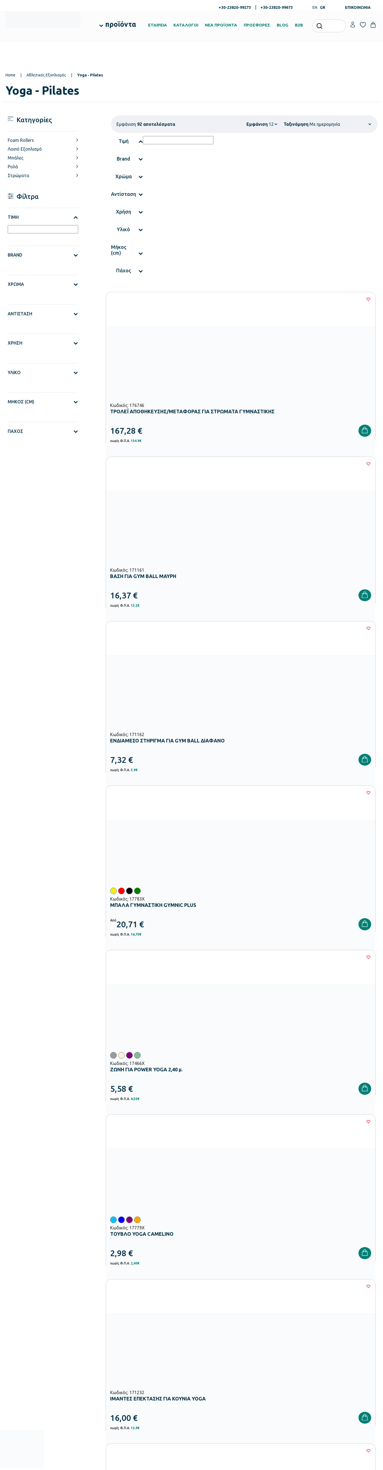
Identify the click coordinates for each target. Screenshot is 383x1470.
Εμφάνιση (257, 124)
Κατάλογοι (204, 1347)
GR (322, 7)
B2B (299, 25)
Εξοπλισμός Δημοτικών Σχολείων (159, 1363)
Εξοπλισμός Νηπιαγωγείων (153, 1354)
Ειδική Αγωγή (143, 1398)
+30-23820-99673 (276, 7)
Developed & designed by (191, 1463)
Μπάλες (15, 157)
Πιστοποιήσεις (206, 1339)
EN (315, 7)
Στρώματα (18, 175)
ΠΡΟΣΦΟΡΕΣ (257, 25)
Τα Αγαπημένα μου (337, 1339)
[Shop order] (340, 124)
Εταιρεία (202, 1330)
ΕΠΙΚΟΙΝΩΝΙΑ (358, 7)
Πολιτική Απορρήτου (347, 1243)
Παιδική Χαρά (143, 1381)
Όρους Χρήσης (292, 1243)
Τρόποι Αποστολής (274, 1347)
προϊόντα (120, 24)
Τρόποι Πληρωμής (273, 1339)
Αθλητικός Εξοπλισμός (46, 75)
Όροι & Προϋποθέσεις (276, 1365)
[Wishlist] (187, 299)
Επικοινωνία (331, 1347)
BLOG (282, 25)
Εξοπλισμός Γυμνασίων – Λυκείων (159, 1372)
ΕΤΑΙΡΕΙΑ (157, 25)
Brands (201, 1356)
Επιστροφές (268, 1356)
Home (10, 75)
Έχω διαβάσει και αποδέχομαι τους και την (284, 1243)
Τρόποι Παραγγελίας (275, 1330)
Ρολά (13, 166)
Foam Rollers (21, 140)
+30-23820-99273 (235, 7)
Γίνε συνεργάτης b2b (212, 1374)
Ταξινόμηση (296, 124)
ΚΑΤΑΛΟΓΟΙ (185, 25)
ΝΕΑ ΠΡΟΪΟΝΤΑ (221, 25)
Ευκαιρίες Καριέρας (210, 1365)
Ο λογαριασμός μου (338, 1330)
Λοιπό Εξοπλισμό (25, 149)
